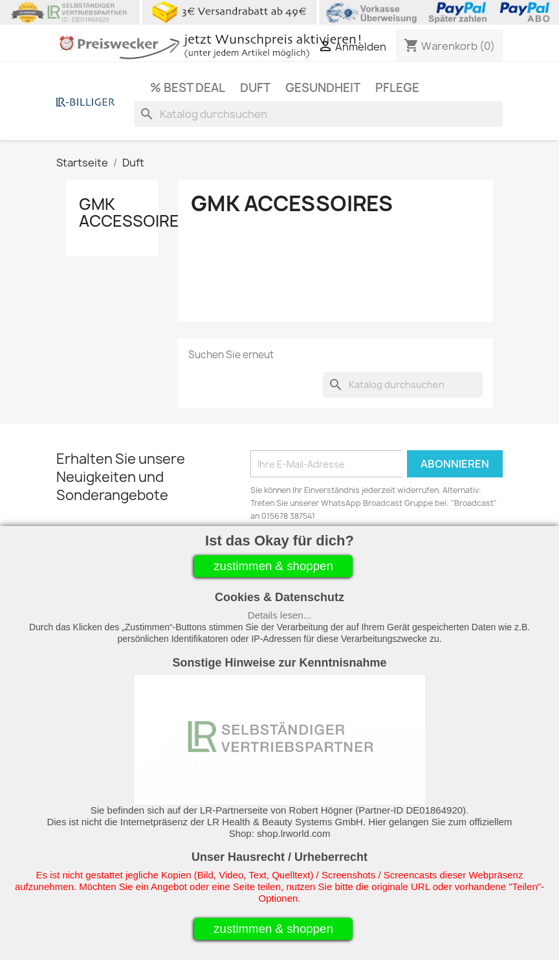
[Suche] (318, 114)
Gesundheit (322, 88)
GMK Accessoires (134, 212)
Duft (255, 88)
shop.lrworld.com (293, 833)
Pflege (397, 88)
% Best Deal (187, 88)
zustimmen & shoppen (273, 566)
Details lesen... (279, 615)
